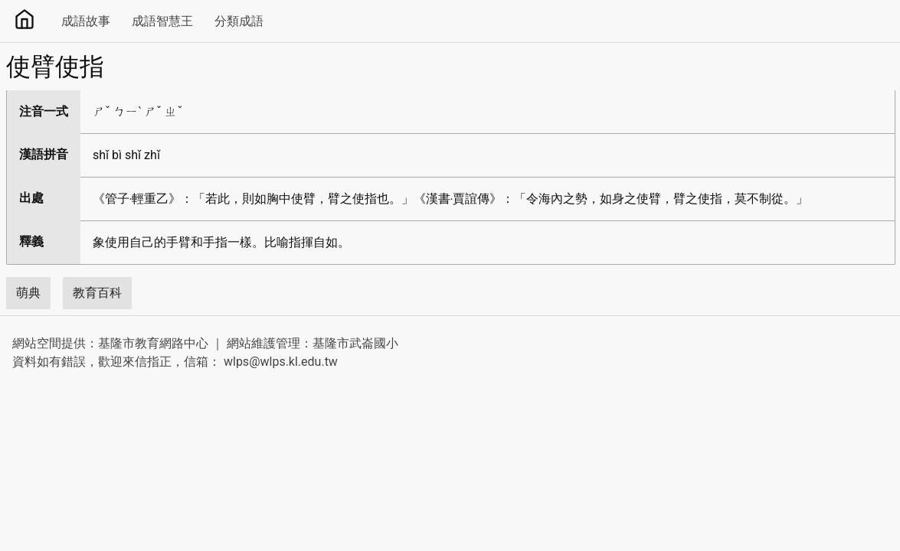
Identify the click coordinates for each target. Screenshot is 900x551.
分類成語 (238, 21)
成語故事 (85, 21)
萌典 (28, 292)
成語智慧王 (162, 21)
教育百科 (97, 292)
